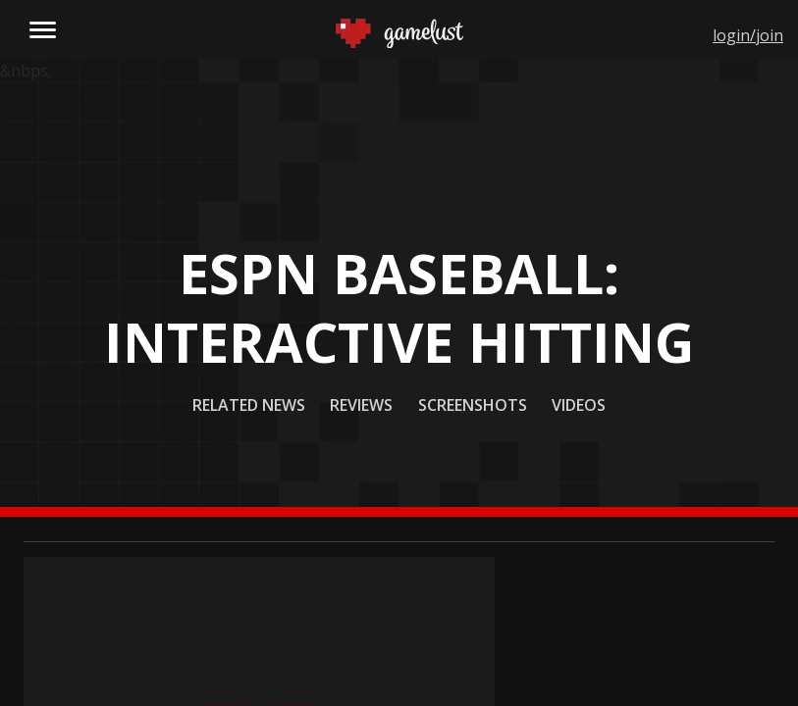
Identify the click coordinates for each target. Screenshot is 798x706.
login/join (748, 35)
